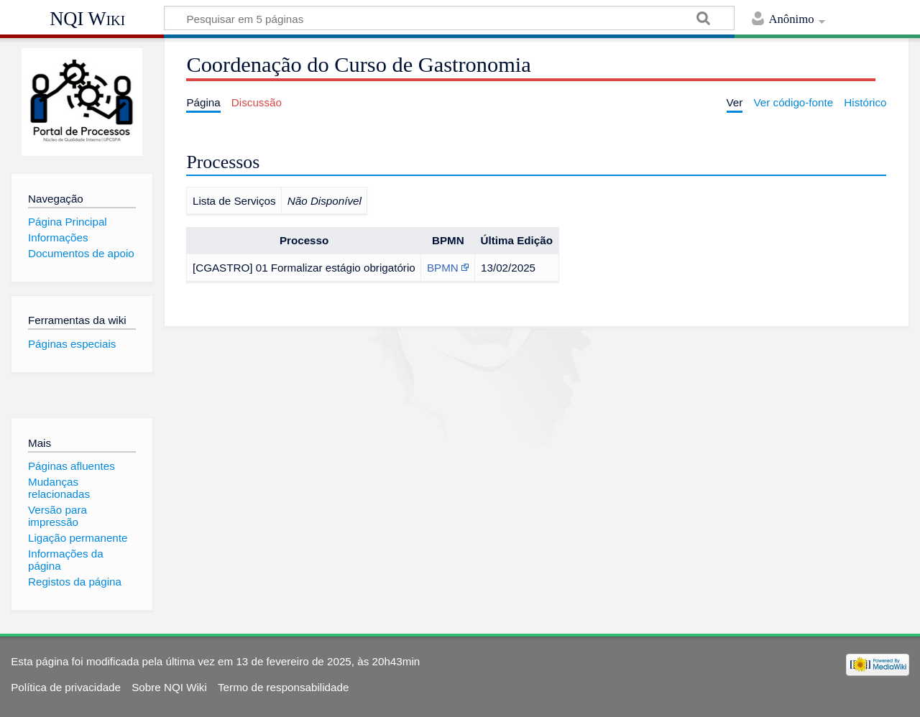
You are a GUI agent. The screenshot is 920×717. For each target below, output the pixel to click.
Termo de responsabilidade (283, 687)
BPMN (443, 268)
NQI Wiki (87, 18)
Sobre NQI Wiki (169, 687)
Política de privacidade (66, 687)
